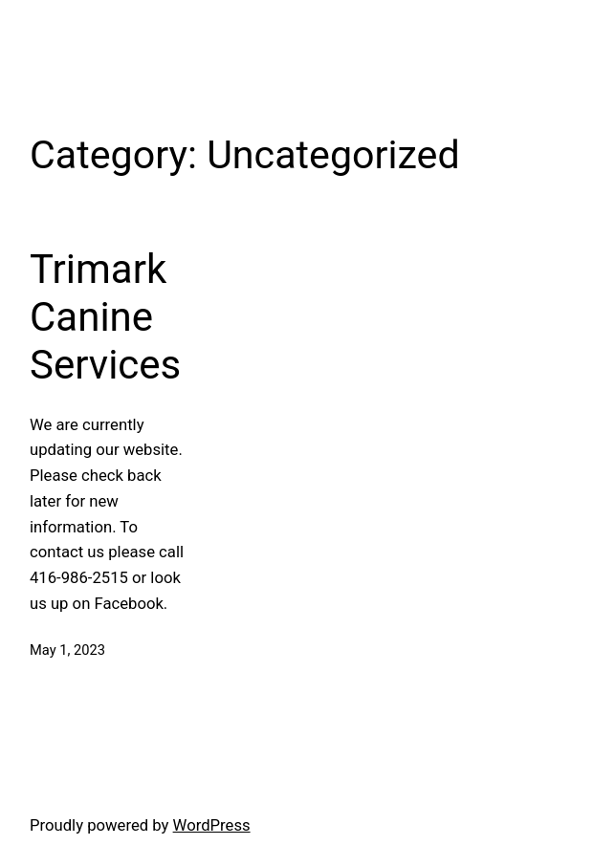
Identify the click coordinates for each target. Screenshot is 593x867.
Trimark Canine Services (105, 317)
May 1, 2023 (67, 650)
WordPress (212, 825)
